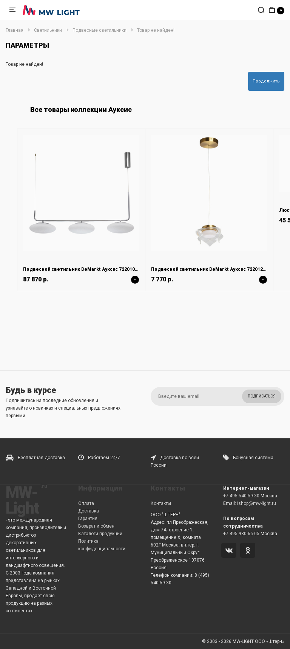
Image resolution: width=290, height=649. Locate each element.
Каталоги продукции (100, 533)
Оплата (86, 503)
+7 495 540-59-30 (241, 495)
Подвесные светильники (99, 30)
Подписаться (262, 396)
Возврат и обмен (96, 526)
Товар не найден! (155, 30)
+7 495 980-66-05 (241, 533)
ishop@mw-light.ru (256, 503)
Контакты (161, 503)
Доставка (88, 511)
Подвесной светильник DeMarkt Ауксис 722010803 (83, 269)
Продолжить (266, 81)
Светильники (48, 30)
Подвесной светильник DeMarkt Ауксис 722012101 (211, 269)
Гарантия (87, 518)
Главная (14, 30)
